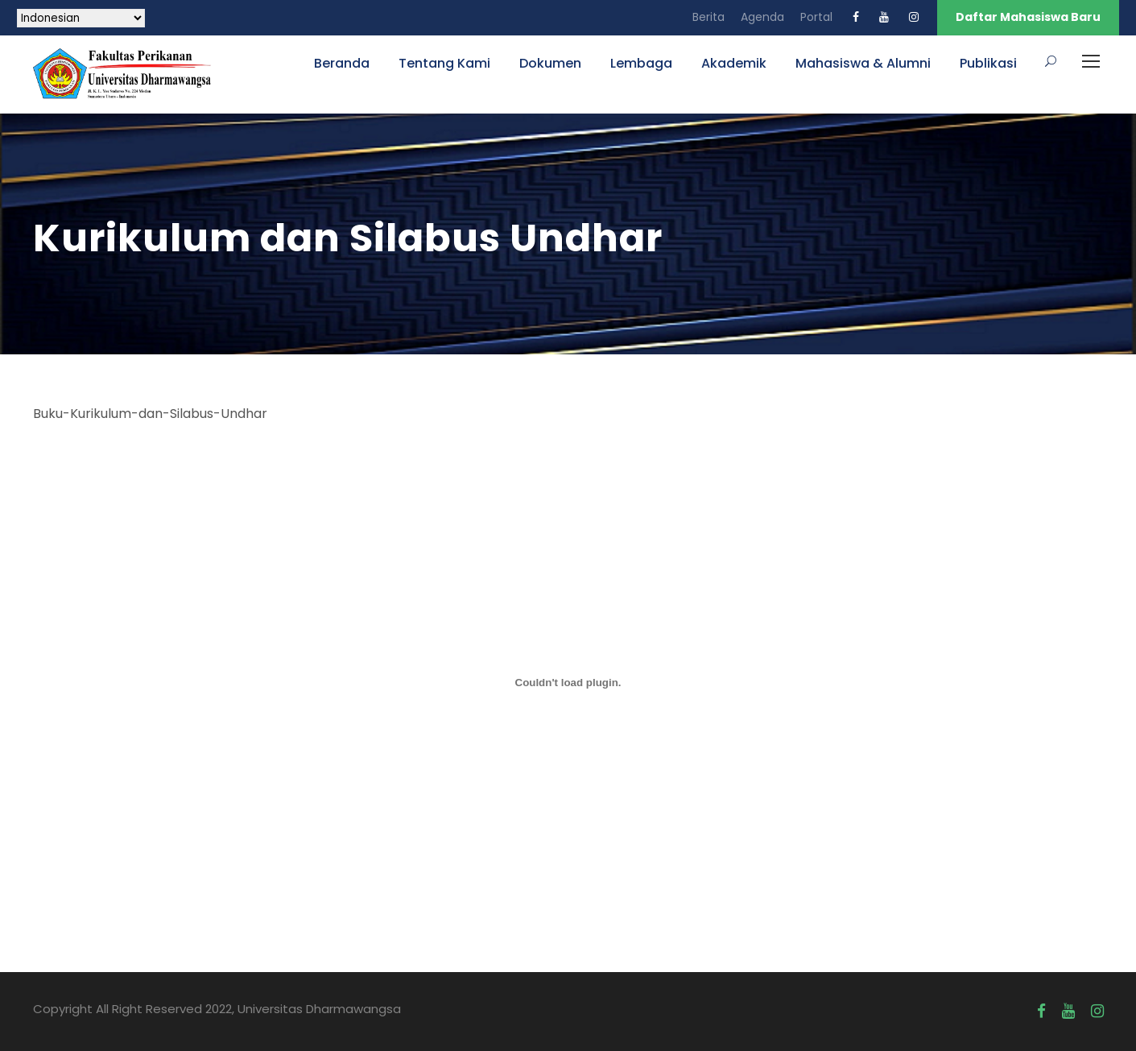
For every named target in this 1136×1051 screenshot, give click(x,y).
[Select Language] (81, 18)
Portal (816, 17)
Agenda (762, 17)
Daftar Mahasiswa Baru (1028, 17)
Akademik (733, 63)
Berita (708, 17)
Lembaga (641, 63)
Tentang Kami (444, 63)
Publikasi (988, 63)
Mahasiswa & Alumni (863, 63)
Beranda (342, 63)
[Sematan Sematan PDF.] (568, 683)
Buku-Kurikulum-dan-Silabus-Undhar (150, 413)
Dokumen (550, 63)
